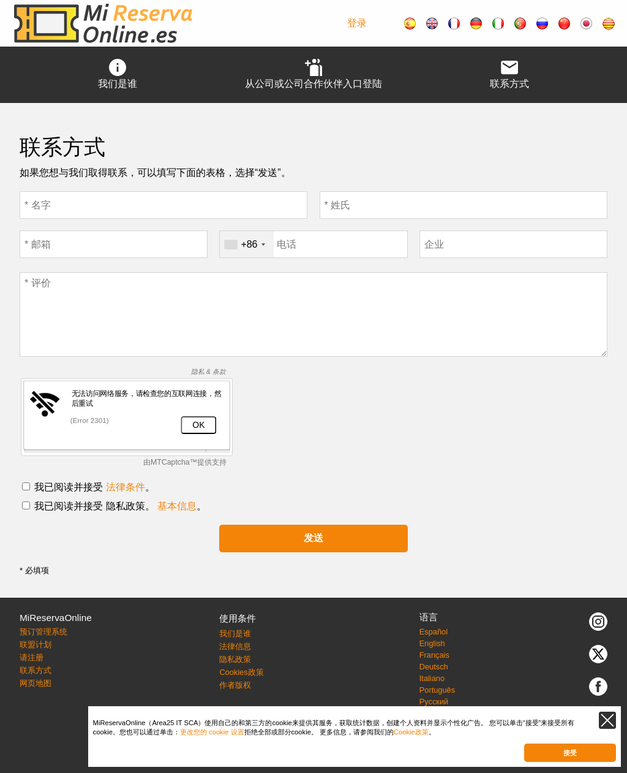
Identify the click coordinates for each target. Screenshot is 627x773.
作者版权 (235, 685)
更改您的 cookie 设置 (212, 732)
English (432, 643)
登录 (357, 23)
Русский (433, 701)
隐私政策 (235, 659)
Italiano (432, 678)
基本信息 (177, 506)
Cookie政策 (411, 732)
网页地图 (35, 683)
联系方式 (35, 670)
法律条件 (125, 487)
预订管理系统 (43, 631)
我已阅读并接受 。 (94, 487)
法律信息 (235, 646)
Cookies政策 (241, 672)
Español (433, 631)
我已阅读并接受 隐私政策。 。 (120, 506)
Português (437, 690)
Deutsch (433, 666)
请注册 (31, 657)
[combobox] (246, 244)
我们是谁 (235, 633)
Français (434, 655)
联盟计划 (35, 644)
